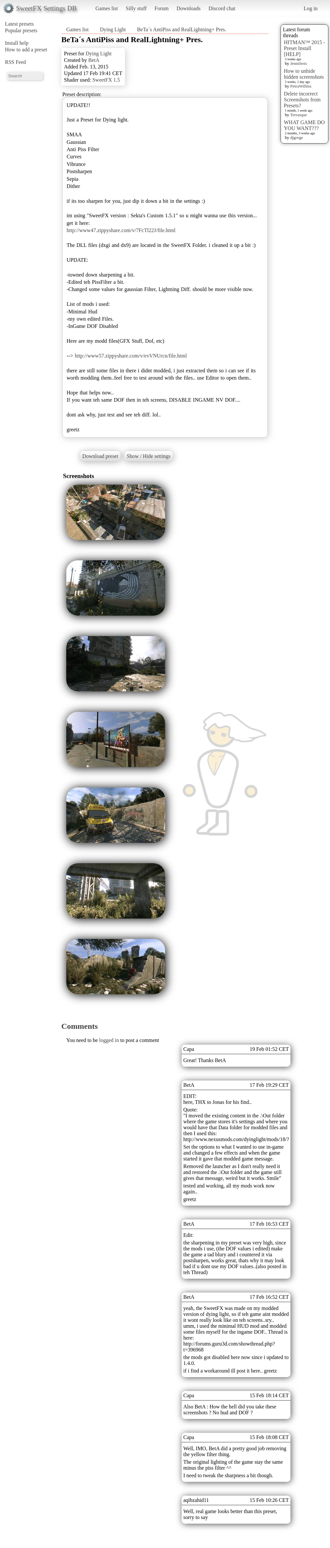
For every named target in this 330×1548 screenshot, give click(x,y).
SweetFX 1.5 (106, 80)
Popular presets (21, 30)
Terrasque (298, 114)
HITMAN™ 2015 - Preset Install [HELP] (304, 48)
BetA (94, 60)
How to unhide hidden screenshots (304, 74)
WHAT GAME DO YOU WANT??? (304, 125)
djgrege (296, 137)
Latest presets (19, 24)
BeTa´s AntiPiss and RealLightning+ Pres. (181, 29)
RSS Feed (15, 62)
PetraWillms (300, 86)
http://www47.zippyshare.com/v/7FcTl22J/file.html (121, 230)
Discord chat (221, 8)
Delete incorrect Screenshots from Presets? (302, 99)
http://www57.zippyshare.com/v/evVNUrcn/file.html (131, 356)
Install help (17, 43)
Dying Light (113, 29)
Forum (162, 8)
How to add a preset (26, 49)
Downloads (188, 8)
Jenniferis (298, 63)
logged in (109, 1040)
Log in (310, 8)
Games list (107, 8)
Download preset (100, 456)
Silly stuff (136, 8)
